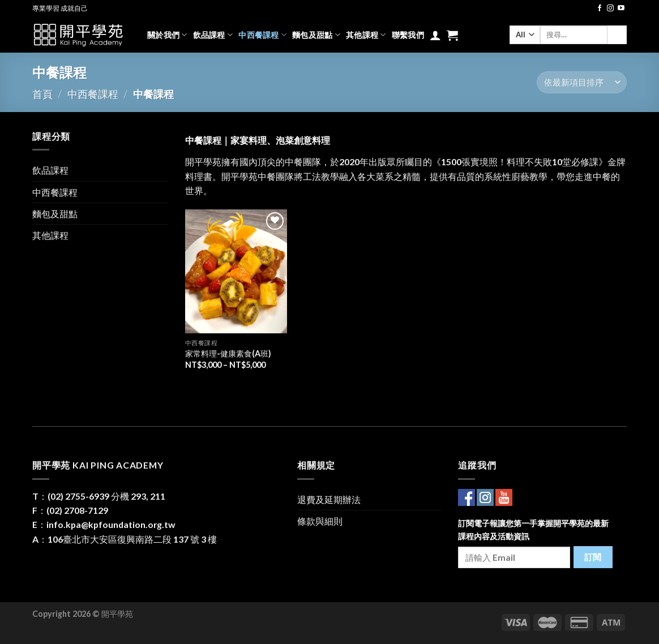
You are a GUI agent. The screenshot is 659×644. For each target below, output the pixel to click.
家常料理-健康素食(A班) (228, 353)
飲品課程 (213, 34)
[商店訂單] (582, 82)
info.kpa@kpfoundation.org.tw (111, 524)
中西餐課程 (262, 34)
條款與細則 (320, 521)
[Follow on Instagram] (610, 8)
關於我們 (167, 34)
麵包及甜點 (316, 34)
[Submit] (617, 34)
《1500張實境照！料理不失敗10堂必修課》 (519, 161)
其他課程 (366, 34)
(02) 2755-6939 (78, 496)
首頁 (42, 94)
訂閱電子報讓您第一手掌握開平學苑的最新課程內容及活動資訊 (533, 529)
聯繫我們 (408, 35)
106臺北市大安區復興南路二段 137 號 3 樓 (132, 539)
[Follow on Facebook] (599, 8)
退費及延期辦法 (329, 499)
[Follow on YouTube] (621, 8)
